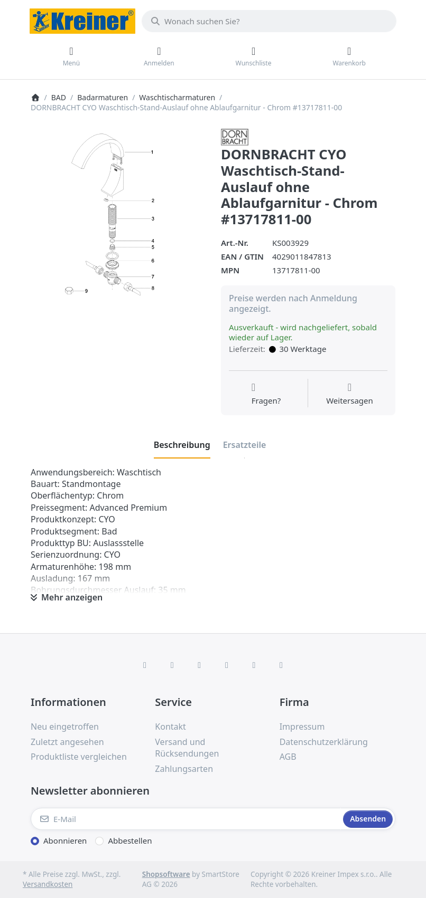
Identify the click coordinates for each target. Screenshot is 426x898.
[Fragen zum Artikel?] (266, 394)
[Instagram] (199, 664)
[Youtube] (254, 664)
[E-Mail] (186, 819)
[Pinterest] (281, 664)
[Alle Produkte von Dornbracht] (234, 136)
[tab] (182, 445)
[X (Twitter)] (172, 664)
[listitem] (118, 216)
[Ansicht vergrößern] (118, 216)
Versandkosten (47, 884)
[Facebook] (144, 664)
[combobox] (269, 21)
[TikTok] (226, 664)
